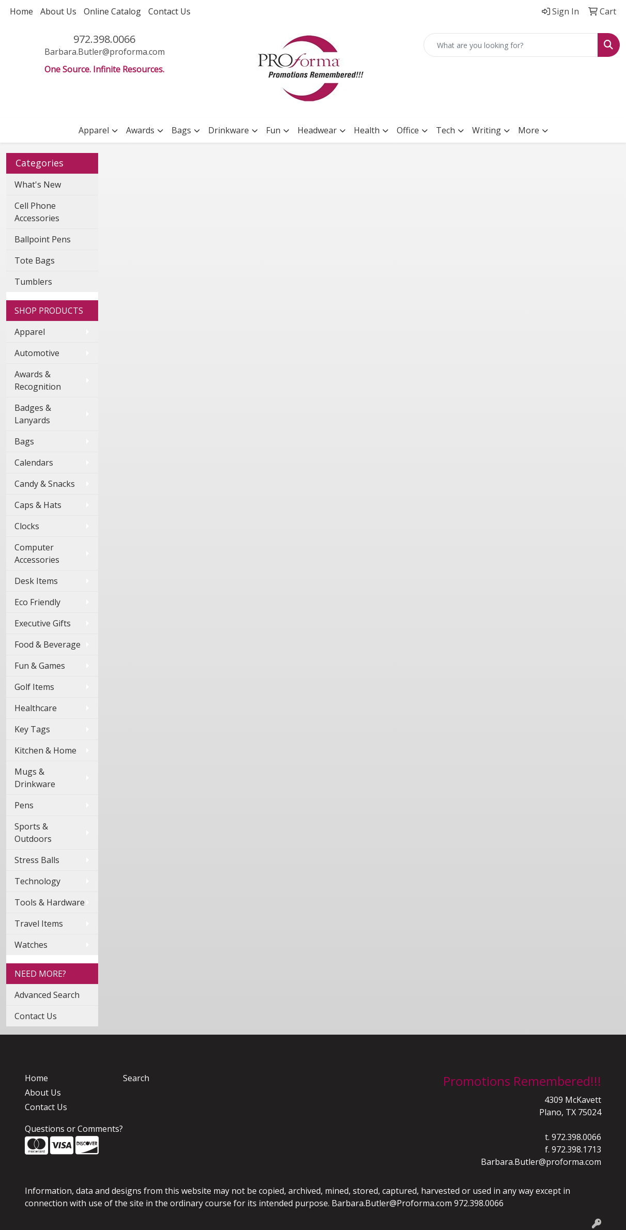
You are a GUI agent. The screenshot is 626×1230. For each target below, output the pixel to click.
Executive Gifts (42, 623)
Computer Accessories (36, 553)
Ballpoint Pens (42, 239)
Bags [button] (181, 130)
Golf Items (34, 687)
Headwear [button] (317, 130)
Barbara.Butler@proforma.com (104, 51)
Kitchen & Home (45, 750)
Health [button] (367, 130)
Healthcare (35, 708)
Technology (37, 881)
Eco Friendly (37, 602)
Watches (31, 944)
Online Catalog (112, 11)
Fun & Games (39, 665)
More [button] (528, 130)
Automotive (36, 353)
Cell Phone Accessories (36, 212)
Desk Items (36, 581)
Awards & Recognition (37, 380)
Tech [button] (445, 130)
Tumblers (33, 281)
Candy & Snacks (44, 483)
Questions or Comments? (74, 1128)
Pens (24, 805)
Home (21, 11)
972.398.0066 (104, 39)
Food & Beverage (47, 644)
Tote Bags (34, 260)
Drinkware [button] (228, 130)
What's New (37, 184)
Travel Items (38, 923)
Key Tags (32, 729)
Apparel (29, 331)
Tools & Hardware (49, 902)
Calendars (33, 462)
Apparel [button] (94, 130)
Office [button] (408, 130)
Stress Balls (36, 860)
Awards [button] (140, 130)
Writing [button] (486, 130)
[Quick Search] (511, 45)
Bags (24, 441)
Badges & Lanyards (32, 414)
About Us (58, 11)
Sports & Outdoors (33, 832)
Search (136, 1078)
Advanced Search (47, 995)
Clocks (26, 526)
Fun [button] (273, 130)
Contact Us (169, 11)
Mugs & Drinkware (34, 778)
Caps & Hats (37, 505)
